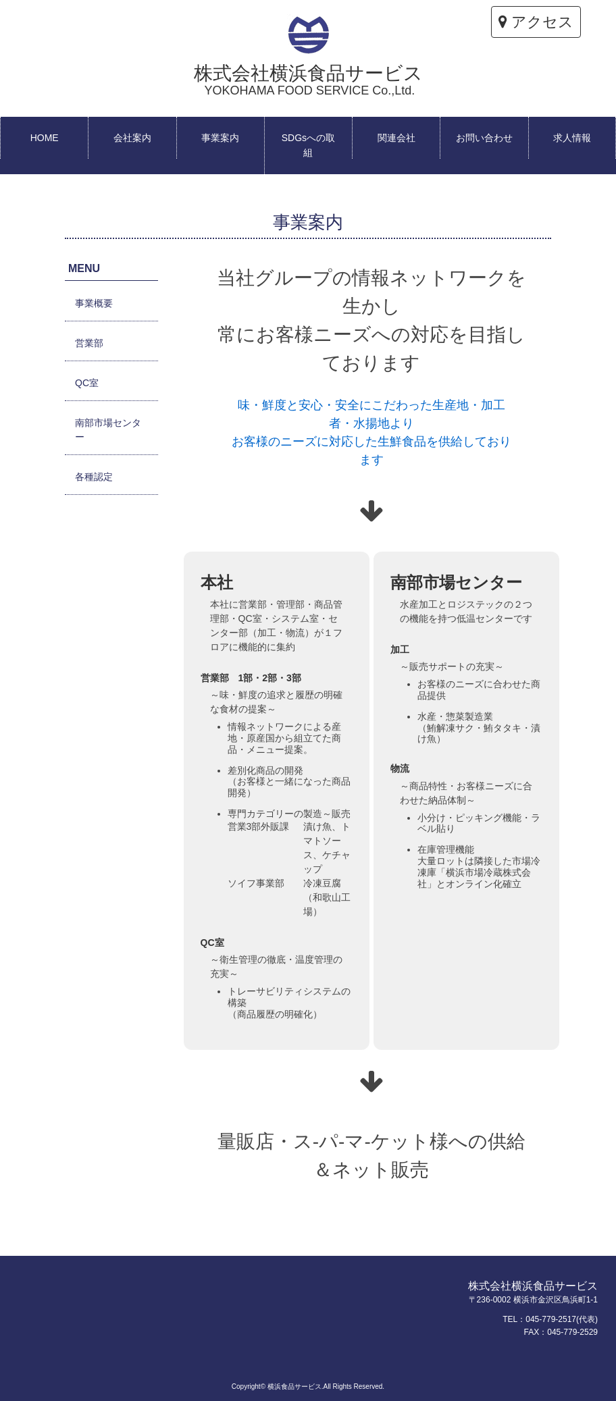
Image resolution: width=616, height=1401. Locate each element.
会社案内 (132, 137)
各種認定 (94, 476)
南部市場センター (108, 429)
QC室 (87, 382)
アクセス (535, 22)
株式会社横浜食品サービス (308, 80)
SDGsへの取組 (308, 145)
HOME (44, 137)
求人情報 (572, 137)
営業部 (89, 343)
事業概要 (94, 303)
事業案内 (220, 137)
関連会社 (396, 137)
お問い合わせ (484, 137)
